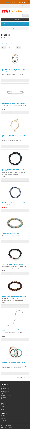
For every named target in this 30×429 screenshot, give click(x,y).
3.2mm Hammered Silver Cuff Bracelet (13, 103)
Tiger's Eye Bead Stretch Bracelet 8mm (14, 296)
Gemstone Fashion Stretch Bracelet (13, 264)
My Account (3, 415)
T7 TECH (9, 425)
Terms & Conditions (5, 391)
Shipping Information (6, 388)
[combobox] (11, 15)
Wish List (3, 418)
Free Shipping (6, 2)
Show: (18, 47)
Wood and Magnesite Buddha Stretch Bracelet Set (13, 363)
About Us (3, 386)
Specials (3, 406)
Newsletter (3, 420)
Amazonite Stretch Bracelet (10, 233)
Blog (2, 408)
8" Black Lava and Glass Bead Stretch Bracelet (13, 169)
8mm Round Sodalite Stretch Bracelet (13, 203)
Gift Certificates (4, 404)
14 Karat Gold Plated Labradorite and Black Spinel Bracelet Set (13, 70)
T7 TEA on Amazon (5, 411)
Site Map (3, 398)
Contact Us (3, 397)
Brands (2, 403)
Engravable (3, 393)
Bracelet (15, 29)
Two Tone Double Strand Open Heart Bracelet (13, 329)
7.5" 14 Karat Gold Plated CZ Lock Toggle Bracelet (14, 136)
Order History (4, 417)
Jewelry (8, 29)
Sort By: (4, 47)
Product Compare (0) (7, 43)
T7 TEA (2, 409)
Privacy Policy (4, 389)
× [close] (28, 2)
